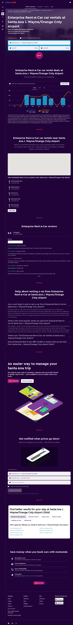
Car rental (10, 10)
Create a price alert (30, 575)
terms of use (27, 493)
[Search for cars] (3, 13)
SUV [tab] (40, 87)
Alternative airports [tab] (33, 516)
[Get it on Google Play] (59, 599)
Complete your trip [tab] (16, 520)
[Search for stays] (3, 10)
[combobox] (13, 38)
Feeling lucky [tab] (27, 520)
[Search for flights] (3, 7)
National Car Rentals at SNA (17, 530)
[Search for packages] (3, 17)
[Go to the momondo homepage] (11, 2)
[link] (14, 381)
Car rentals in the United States (20, 10)
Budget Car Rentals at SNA (46, 530)
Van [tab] (44, 87)
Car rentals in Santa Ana (46, 10)
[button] (2, 2)
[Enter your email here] (41, 482)
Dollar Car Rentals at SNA (16, 534)
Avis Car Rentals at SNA (16, 528)
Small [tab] (34, 87)
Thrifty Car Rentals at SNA (46, 528)
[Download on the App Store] (59, 603)
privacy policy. (36, 493)
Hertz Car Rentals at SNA (16, 532)
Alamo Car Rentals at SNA (46, 532)
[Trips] (3, 21)
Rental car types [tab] (56, 516)
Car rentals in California (34, 10)
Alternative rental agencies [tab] (18, 516)
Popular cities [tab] (45, 516)
